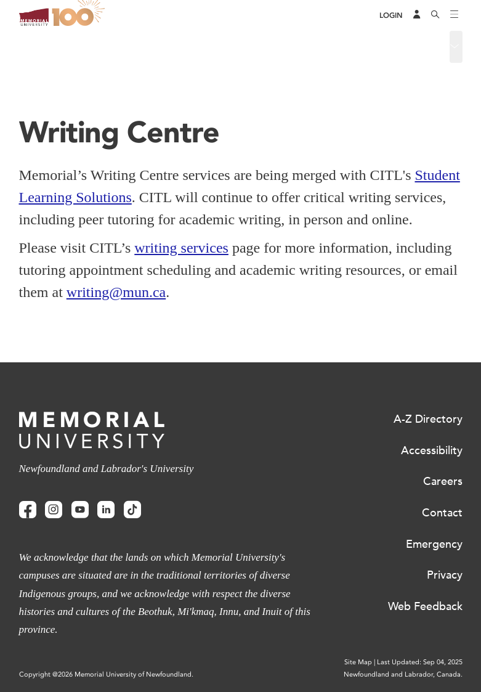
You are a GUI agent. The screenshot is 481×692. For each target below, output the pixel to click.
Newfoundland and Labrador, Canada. (403, 674)
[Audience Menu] (417, 15)
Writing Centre (51, 46)
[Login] (391, 16)
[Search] (435, 15)
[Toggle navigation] (455, 15)
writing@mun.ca (116, 292)
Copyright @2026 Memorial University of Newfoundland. (106, 674)
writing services (181, 248)
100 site (80, 15)
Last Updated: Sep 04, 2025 (420, 662)
